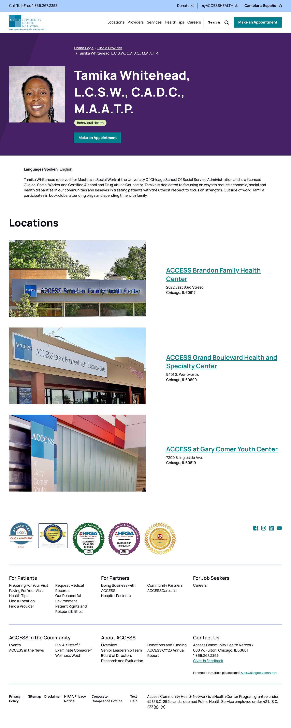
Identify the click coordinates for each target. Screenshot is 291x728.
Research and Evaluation (122, 660)
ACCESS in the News (26, 650)
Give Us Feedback (208, 660)
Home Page (83, 48)
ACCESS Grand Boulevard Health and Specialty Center (221, 361)
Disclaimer (52, 696)
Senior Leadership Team (121, 650)
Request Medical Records (69, 588)
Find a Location (22, 601)
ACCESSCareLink (161, 590)
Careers (194, 22)
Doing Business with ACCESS (118, 588)
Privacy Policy (15, 698)
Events (15, 645)
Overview (109, 645)
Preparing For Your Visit (28, 585)
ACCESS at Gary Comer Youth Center (222, 449)
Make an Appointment (257, 22)
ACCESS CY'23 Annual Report (166, 653)
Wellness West (67, 655)
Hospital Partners (116, 595)
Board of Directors (116, 655)
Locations (115, 22)
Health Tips (174, 22)
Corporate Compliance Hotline (106, 698)
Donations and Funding (167, 645)
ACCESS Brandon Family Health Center (213, 274)
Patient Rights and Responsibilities (71, 609)
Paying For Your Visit (26, 590)
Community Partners (165, 585)
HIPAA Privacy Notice (75, 698)
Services (154, 22)
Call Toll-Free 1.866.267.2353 (33, 5)
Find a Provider (109, 48)
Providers (136, 22)
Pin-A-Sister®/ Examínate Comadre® (73, 648)
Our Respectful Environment (68, 598)
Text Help (133, 698)
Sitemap (34, 696)
